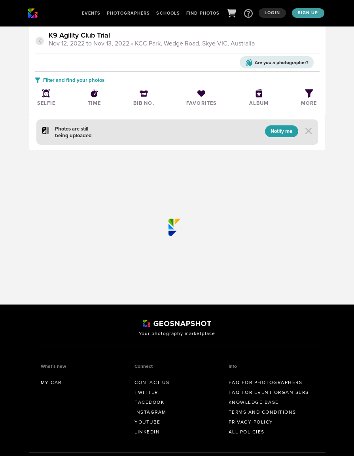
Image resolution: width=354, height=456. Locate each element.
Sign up (308, 12)
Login (272, 12)
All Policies (247, 431)
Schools (168, 13)
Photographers (128, 13)
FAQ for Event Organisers (269, 392)
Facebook (149, 402)
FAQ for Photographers (266, 382)
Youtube (147, 422)
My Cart (53, 382)
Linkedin (147, 431)
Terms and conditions (262, 412)
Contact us (151, 382)
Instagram (150, 412)
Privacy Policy (251, 422)
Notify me (281, 131)
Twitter (146, 392)
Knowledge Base (254, 402)
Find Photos (203, 13)
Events (91, 13)
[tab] (183, 40)
